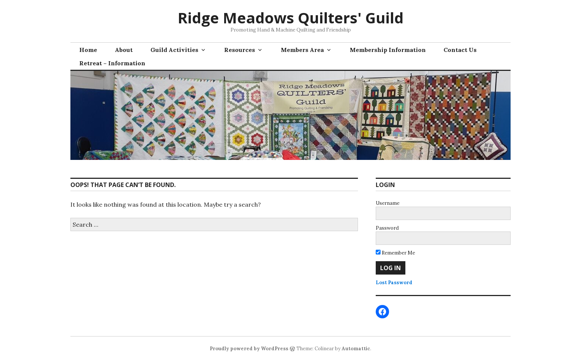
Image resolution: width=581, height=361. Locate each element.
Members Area (302, 49)
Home (88, 49)
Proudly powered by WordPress (249, 348)
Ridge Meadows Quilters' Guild (290, 17)
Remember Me (395, 253)
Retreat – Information (112, 63)
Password (387, 228)
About (124, 49)
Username (387, 203)
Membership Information (388, 49)
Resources (239, 49)
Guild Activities (174, 49)
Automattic (356, 348)
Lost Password (394, 282)
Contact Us (460, 49)
